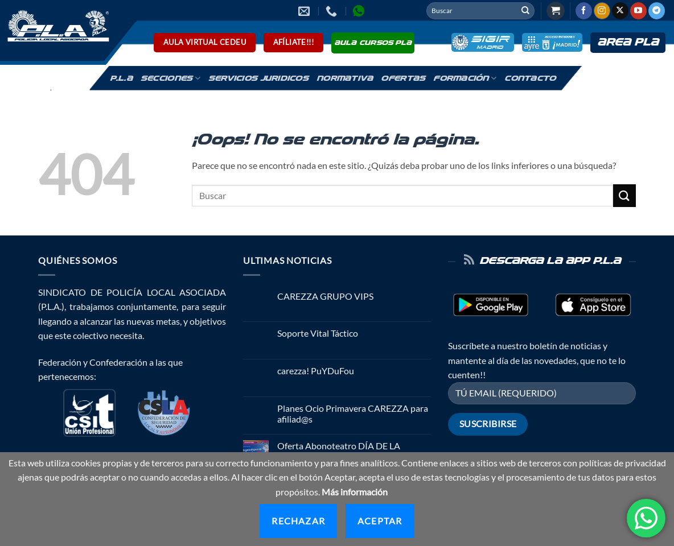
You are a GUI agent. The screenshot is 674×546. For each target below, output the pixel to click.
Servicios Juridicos (258, 78)
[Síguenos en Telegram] (656, 10)
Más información (355, 491)
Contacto (530, 78)
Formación (464, 78)
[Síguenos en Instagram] (602, 10)
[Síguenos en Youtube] (638, 10)
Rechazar (298, 520)
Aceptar (379, 520)
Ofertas (403, 78)
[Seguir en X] (620, 10)
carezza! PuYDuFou (315, 370)
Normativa (345, 78)
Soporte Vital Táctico (317, 333)
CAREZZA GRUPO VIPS (325, 296)
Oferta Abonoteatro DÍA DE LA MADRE (338, 451)
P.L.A (121, 78)
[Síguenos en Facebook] (584, 10)
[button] (555, 11)
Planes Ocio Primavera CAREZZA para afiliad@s (352, 413)
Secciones (170, 78)
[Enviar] (525, 10)
